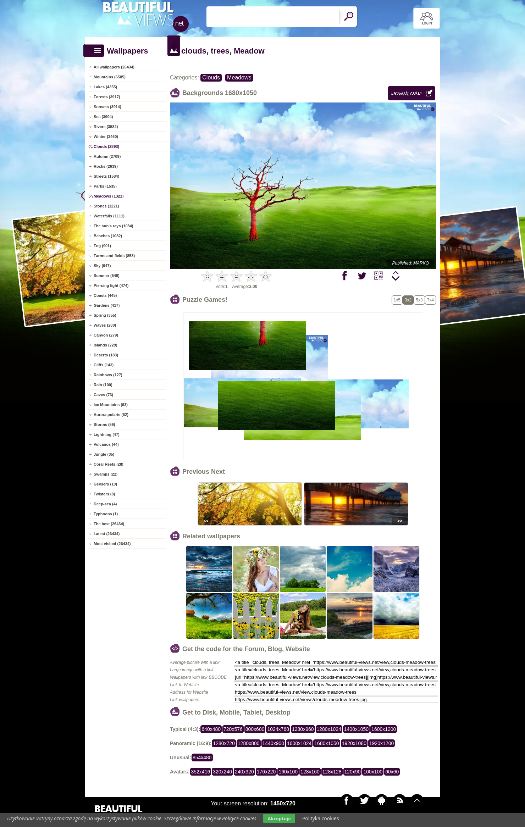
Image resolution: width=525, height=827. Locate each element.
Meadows (239, 77)
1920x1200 (381, 743)
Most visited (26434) (112, 544)
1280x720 (224, 743)
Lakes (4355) (105, 87)
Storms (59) (104, 424)
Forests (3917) (107, 97)
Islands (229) (105, 345)
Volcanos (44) (106, 444)
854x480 (202, 757)
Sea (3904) (103, 117)
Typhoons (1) (106, 514)
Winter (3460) (106, 136)
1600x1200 (383, 729)
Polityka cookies (320, 818)
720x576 (233, 729)
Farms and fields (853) (114, 256)
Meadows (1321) (108, 196)
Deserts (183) (106, 355)
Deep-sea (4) (105, 504)
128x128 (332, 772)
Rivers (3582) (106, 126)
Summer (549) (107, 275)
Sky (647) (102, 265)
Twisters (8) (104, 494)
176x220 (266, 772)
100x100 (372, 772)
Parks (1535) (105, 186)
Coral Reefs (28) (108, 464)
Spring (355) (105, 315)
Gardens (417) (107, 305)
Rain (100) (103, 385)
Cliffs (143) (104, 365)
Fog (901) (102, 246)
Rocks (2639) (106, 166)
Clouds (211, 77)
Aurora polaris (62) (111, 414)
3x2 (408, 300)
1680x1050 (326, 743)
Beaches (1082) (108, 236)
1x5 (397, 300)
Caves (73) (103, 395)
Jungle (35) (104, 454)
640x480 (211, 729)
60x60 (392, 772)
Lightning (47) (107, 434)
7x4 (430, 300)
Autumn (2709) (107, 156)
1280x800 (249, 743)
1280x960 (303, 729)
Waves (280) (105, 325)
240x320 (244, 772)
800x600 (255, 729)
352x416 (200, 772)
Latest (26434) (107, 534)
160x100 (288, 772)
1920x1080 (354, 743)
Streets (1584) (106, 176)
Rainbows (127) (108, 375)
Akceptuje (279, 818)
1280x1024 (329, 729)
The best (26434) (109, 524)
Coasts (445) (105, 295)
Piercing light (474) (111, 285)
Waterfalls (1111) (109, 216)
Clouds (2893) (106, 146)
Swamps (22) (105, 474)
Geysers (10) (105, 484)
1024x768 (278, 729)
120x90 (352, 772)
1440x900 (273, 743)
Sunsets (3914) (107, 107)
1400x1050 (356, 729)
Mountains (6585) (110, 77)
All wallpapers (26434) (114, 67)
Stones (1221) (106, 206)
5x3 (419, 300)
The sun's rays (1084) (113, 226)
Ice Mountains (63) (111, 405)
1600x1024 (299, 743)
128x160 (310, 772)
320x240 (222, 772)
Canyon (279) (106, 335)
